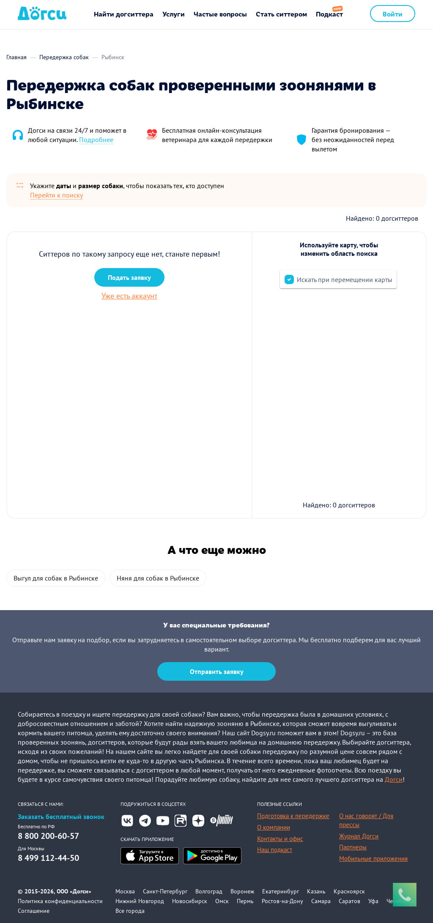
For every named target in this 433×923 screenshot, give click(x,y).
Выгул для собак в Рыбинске (56, 578)
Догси (394, 779)
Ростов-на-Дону (282, 901)
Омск (222, 901)
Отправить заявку (217, 671)
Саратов (349, 901)
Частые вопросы (220, 13)
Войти (393, 13)
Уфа (373, 901)
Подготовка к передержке (293, 816)
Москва (125, 891)
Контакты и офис (280, 839)
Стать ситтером (281, 13)
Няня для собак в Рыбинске (158, 578)
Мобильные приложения (373, 859)
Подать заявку (129, 277)
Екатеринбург (280, 891)
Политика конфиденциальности (60, 901)
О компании (273, 827)
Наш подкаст (274, 850)
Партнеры (353, 847)
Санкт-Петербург (165, 891)
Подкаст (329, 13)
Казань (316, 891)
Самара (321, 901)
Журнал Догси (358, 836)
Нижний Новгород (139, 901)
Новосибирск (189, 901)
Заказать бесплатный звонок (61, 817)
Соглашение (33, 911)
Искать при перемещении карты (344, 279)
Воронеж (242, 891)
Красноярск (349, 891)
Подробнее (96, 139)
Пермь (245, 901)
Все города (130, 911)
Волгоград (208, 891)
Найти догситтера (123, 13)
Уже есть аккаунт (129, 296)
